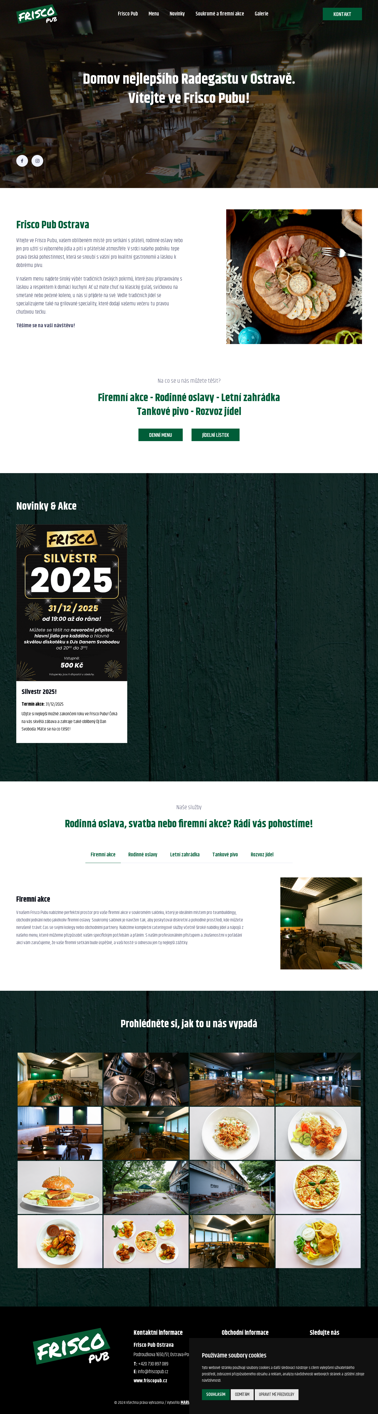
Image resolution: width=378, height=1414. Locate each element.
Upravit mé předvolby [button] (276, 1394)
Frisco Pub (128, 14)
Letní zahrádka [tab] (185, 855)
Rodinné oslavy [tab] (142, 855)
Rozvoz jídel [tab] (262, 855)
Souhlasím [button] (215, 1394)
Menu (154, 14)
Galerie (261, 14)
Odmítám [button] (242, 1394)
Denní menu (160, 435)
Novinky (177, 14)
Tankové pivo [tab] (225, 855)
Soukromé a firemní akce (220, 14)
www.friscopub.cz (150, 1381)
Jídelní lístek (215, 435)
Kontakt (342, 14)
